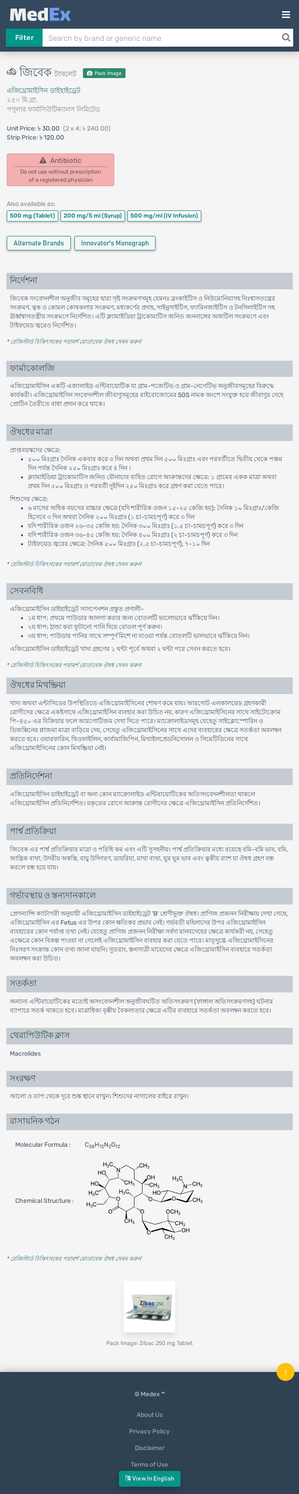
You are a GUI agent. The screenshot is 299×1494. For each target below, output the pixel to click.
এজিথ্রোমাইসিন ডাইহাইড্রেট (43, 91)
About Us (150, 1414)
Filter (24, 38)
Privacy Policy (149, 1431)
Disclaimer (150, 1447)
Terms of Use (149, 1464)
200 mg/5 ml (93, 215)
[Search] (286, 38)
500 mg (32, 215)
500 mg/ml (164, 215)
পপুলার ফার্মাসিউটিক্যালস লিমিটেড (53, 109)
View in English (149, 1478)
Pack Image (104, 73)
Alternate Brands (38, 243)
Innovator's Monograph (115, 243)
